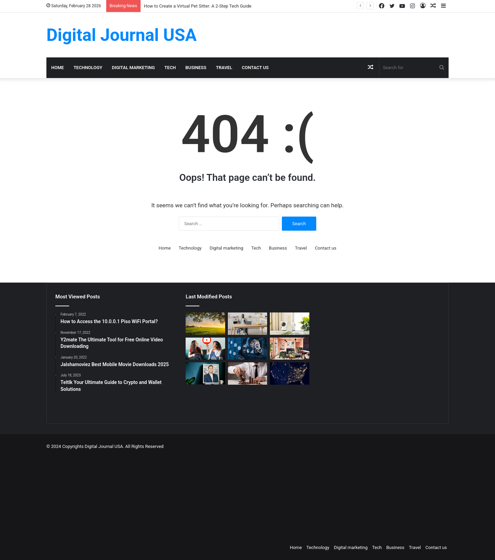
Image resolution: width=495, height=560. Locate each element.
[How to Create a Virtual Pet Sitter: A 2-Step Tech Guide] (289, 323)
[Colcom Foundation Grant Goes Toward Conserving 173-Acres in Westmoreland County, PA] (205, 323)
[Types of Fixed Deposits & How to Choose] (247, 373)
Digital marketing (133, 67)
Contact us (255, 67)
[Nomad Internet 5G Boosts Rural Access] (289, 373)
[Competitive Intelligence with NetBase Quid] (247, 349)
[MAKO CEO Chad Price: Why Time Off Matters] (205, 373)
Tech (170, 67)
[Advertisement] (282, 495)
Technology (88, 67)
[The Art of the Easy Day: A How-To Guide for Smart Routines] (247, 323)
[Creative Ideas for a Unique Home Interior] (289, 349)
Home (57, 67)
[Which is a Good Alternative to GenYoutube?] (205, 349)
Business (195, 67)
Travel (224, 67)
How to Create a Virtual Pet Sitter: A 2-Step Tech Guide (198, 6)
